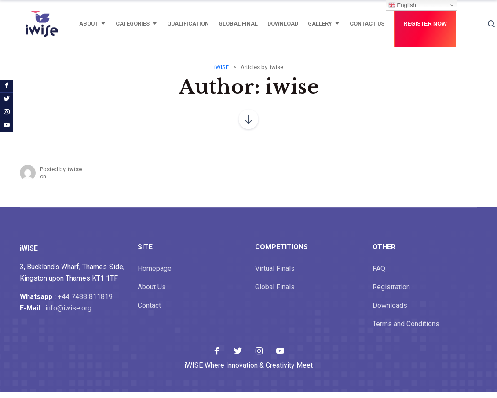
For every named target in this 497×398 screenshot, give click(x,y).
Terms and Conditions (406, 329)
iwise (75, 175)
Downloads (390, 311)
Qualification (188, 23)
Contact (149, 311)
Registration (391, 292)
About (88, 23)
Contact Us (367, 23)
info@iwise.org (68, 314)
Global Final (238, 23)
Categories (133, 23)
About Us (152, 292)
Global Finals (275, 292)
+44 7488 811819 (85, 302)
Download (282, 23)
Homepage (155, 274)
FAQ (379, 274)
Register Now (425, 24)
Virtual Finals (275, 274)
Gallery (320, 23)
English (402, 5)
